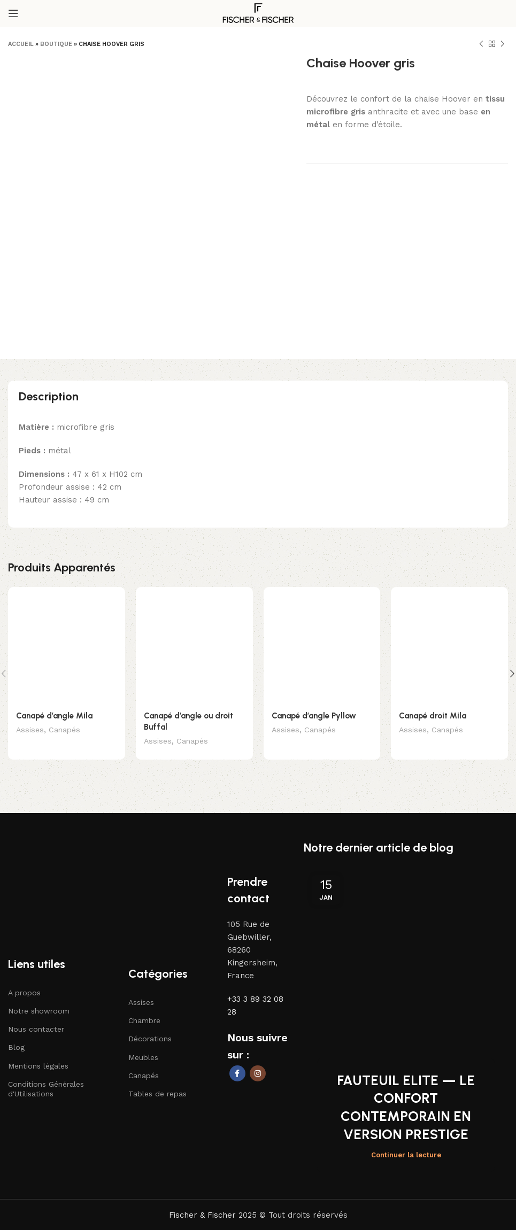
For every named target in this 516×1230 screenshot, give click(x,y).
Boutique (56, 44)
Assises (30, 683)
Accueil (21, 44)
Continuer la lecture (406, 1119)
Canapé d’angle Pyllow (314, 668)
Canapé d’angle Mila (54, 669)
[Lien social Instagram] (258, 1062)
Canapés (64, 683)
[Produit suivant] (502, 44)
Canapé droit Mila (432, 687)
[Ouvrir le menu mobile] (13, 13)
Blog (16, 1036)
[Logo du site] (257, 13)
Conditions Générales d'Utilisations (46, 1078)
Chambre (144, 1009)
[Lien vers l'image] (56, 834)
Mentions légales (38, 1054)
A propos (24, 981)
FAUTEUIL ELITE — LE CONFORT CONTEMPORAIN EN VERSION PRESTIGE (406, 1071)
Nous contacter (36, 1018)
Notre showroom (39, 999)
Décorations (150, 1027)
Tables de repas (157, 1082)
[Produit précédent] (481, 44)
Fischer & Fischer (202, 1179)
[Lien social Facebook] (237, 1062)
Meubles (143, 1046)
